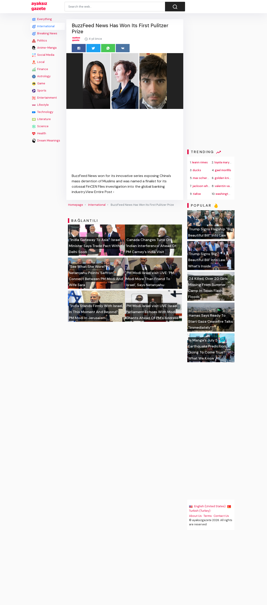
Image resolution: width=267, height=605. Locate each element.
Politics (39, 41)
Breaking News (44, 33)
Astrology (41, 76)
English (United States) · (208, 506)
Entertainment (44, 98)
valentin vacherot (227, 186)
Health (39, 133)
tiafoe (197, 194)
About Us (195, 516)
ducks (197, 170)
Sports (39, 91)
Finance (40, 69)
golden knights (225, 178)
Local (38, 62)
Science (40, 126)
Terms (208, 516)
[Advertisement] (47, 211)
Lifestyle (40, 105)
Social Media (43, 55)
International (43, 26)
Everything (42, 19)
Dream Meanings (46, 141)
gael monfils (223, 170)
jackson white (202, 186)
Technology (42, 112)
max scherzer (202, 178)
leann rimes (200, 162)
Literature (41, 119)
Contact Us (221, 516)
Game (38, 83)
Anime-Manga (44, 48)
